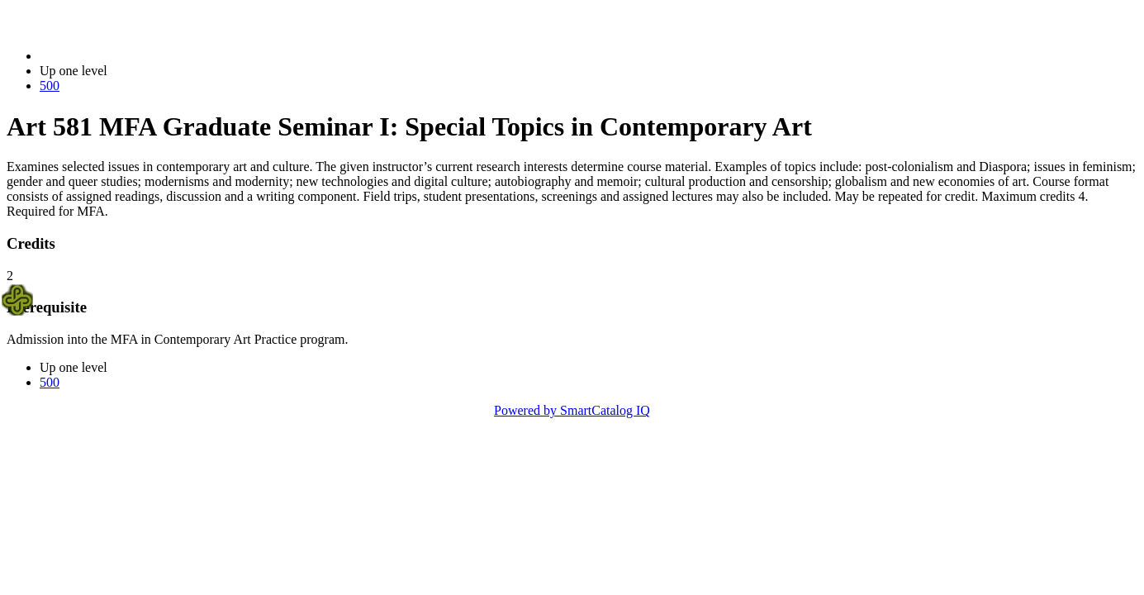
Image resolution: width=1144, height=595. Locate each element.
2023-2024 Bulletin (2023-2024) (126, 56)
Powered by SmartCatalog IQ (572, 410)
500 (49, 86)
